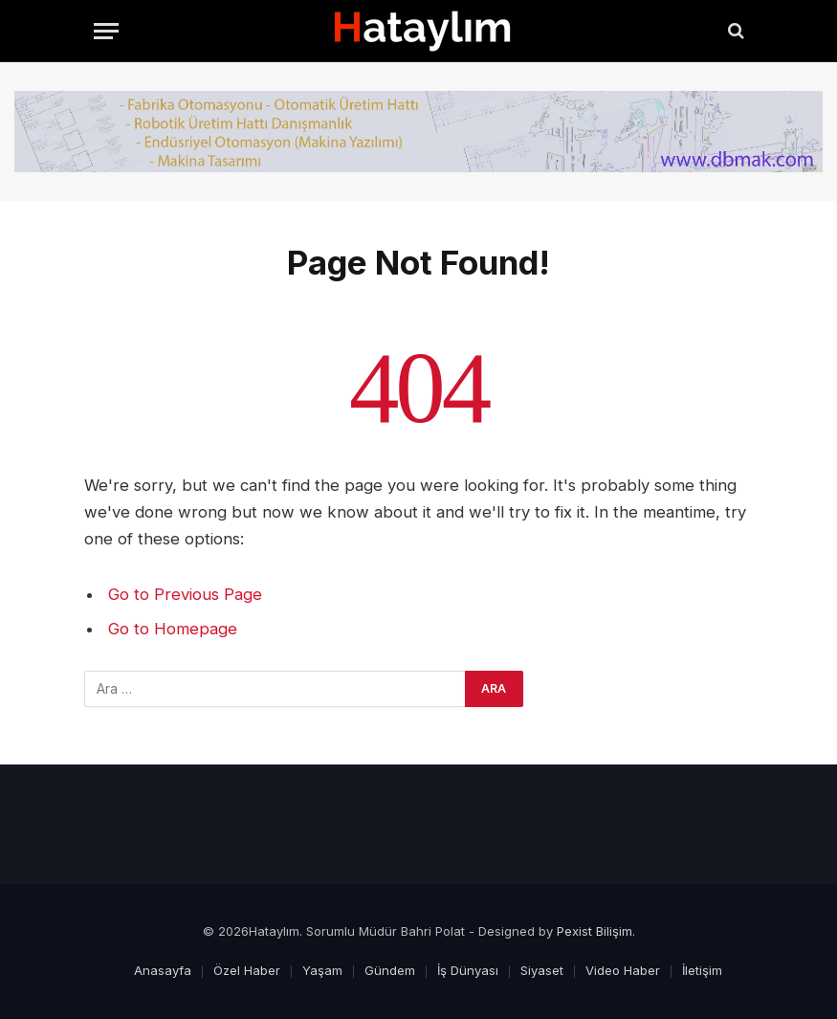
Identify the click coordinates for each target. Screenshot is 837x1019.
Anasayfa (162, 970)
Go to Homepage (172, 628)
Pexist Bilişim (594, 931)
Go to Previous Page (185, 594)
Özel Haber (246, 970)
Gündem (389, 970)
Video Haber (622, 970)
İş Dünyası (467, 970)
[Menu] (106, 31)
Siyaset (541, 970)
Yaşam (322, 970)
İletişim (702, 970)
